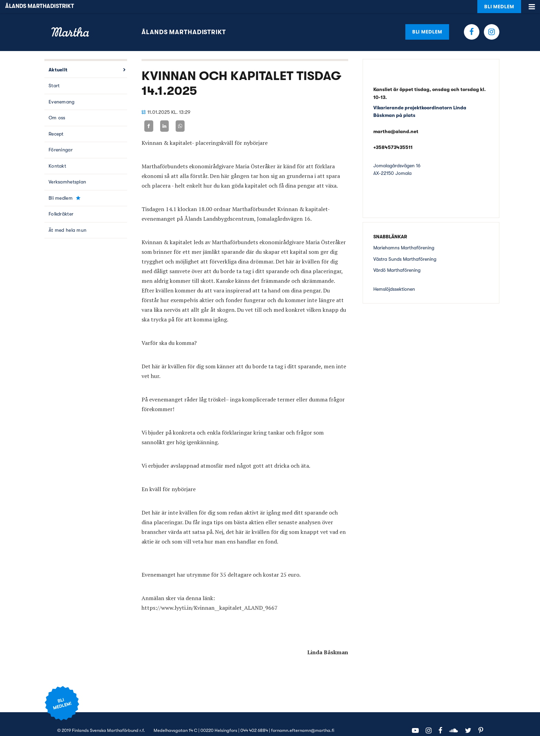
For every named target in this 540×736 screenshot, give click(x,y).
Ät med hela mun (67, 217)
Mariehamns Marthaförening (403, 234)
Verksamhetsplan (67, 169)
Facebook (471, 19)
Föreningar (61, 137)
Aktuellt (58, 56)
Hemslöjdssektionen (394, 276)
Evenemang (62, 88)
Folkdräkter (61, 201)
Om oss (57, 105)
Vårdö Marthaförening (396, 257)
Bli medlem (427, 18)
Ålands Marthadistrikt (184, 19)
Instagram (491, 19)
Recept (56, 120)
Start (54, 73)
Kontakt (57, 153)
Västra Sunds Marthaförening (404, 246)
